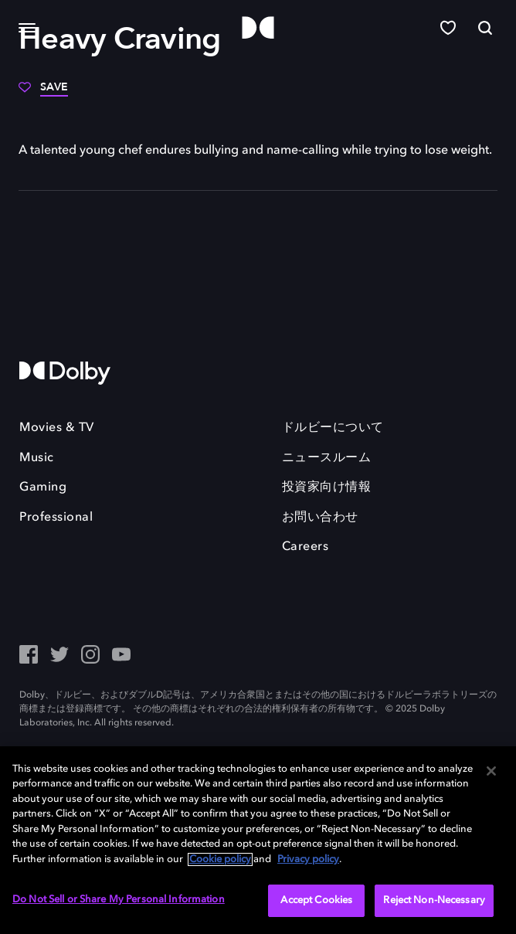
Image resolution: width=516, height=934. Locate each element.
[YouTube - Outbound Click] (121, 656)
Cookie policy (220, 859)
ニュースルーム (327, 458)
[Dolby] (258, 28)
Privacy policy (308, 859)
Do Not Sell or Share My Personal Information (118, 900)
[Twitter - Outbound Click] (59, 656)
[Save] (43, 93)
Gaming (42, 487)
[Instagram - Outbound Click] (90, 656)
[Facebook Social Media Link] (28, 656)
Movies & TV (56, 428)
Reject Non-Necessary (434, 900)
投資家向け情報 (327, 487)
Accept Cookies (316, 900)
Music (36, 458)
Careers (305, 547)
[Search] (485, 27)
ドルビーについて (333, 428)
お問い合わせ (320, 517)
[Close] (491, 771)
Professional (56, 517)
